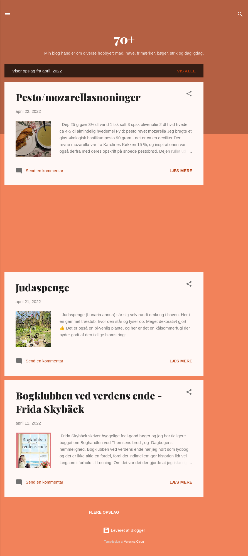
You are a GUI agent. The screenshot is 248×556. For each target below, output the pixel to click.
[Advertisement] (226, 147)
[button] (189, 94)
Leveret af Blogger (124, 530)
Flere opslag (104, 512)
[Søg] (240, 15)
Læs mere (181, 170)
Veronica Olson (134, 541)
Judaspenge (42, 287)
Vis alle (186, 71)
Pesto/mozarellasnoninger (78, 97)
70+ (124, 39)
